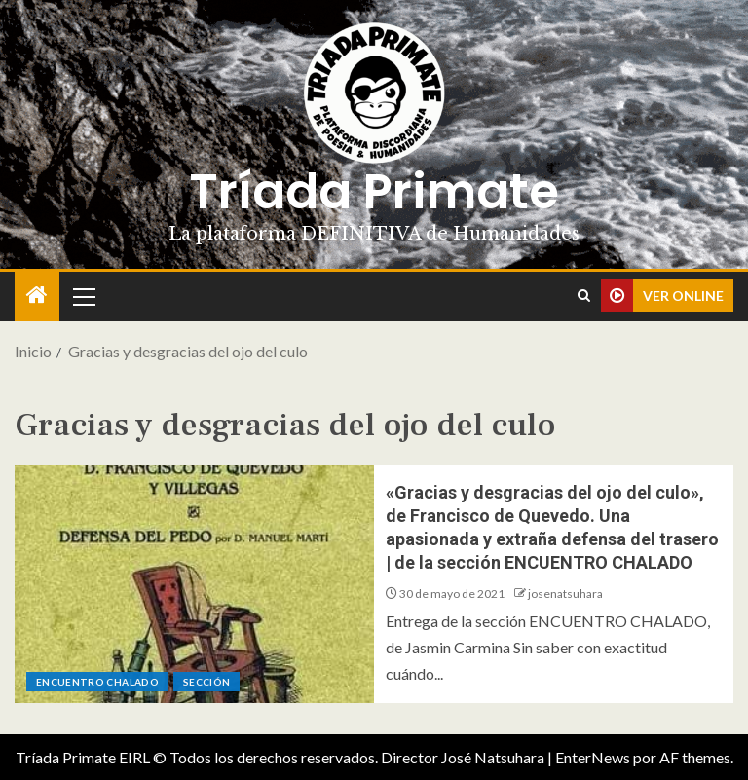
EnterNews (592, 757)
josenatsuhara (565, 593)
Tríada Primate (374, 192)
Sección (206, 681)
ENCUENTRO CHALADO (97, 681)
